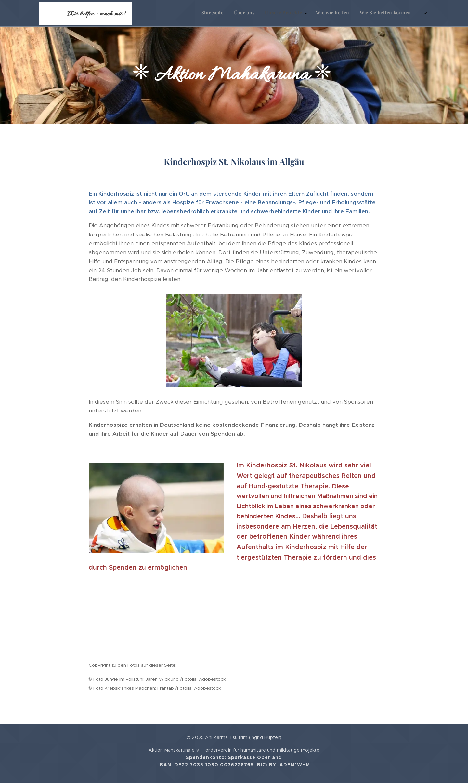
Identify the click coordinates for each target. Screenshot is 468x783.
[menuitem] (354, 13)
